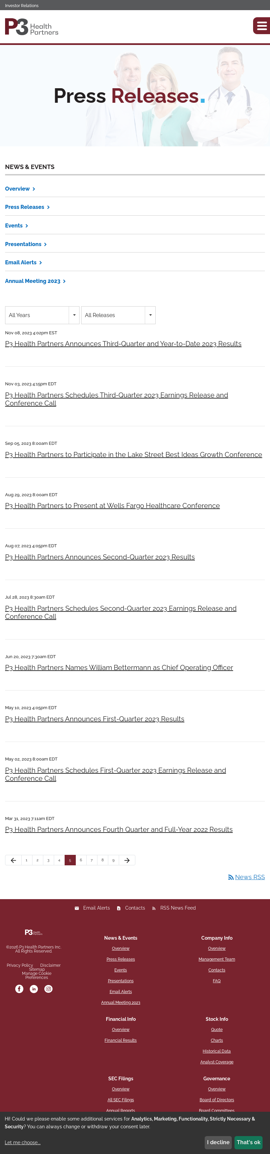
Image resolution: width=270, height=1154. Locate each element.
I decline (218, 1142)
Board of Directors (217, 1100)
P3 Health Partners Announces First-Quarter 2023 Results (94, 719)
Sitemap (37, 969)
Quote (217, 1029)
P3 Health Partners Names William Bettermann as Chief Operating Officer (119, 668)
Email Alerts (21, 262)
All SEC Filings (121, 1100)
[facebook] (19, 989)
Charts (217, 1040)
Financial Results (121, 1040)
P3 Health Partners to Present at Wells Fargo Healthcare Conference (112, 506)
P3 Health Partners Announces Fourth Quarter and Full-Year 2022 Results (119, 829)
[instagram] (48, 989)
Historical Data (217, 1051)
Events (14, 225)
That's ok (249, 1142)
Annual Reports (120, 1110)
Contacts (135, 908)
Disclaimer (50, 965)
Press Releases (24, 207)
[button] (261, 25)
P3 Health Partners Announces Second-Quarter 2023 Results (100, 557)
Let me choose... (23, 1142)
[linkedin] (34, 989)
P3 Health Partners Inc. (40, 947)
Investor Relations (22, 5)
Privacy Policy (20, 965)
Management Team (217, 959)
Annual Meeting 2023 (32, 281)
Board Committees (216, 1110)
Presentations (23, 244)
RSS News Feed (178, 908)
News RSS (246, 877)
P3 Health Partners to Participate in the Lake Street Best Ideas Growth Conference (133, 455)
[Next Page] (127, 860)
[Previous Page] (13, 860)
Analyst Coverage (216, 1062)
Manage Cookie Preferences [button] (36, 975)
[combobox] (42, 315)
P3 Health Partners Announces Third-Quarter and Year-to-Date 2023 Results (123, 344)
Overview (17, 189)
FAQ (217, 981)
